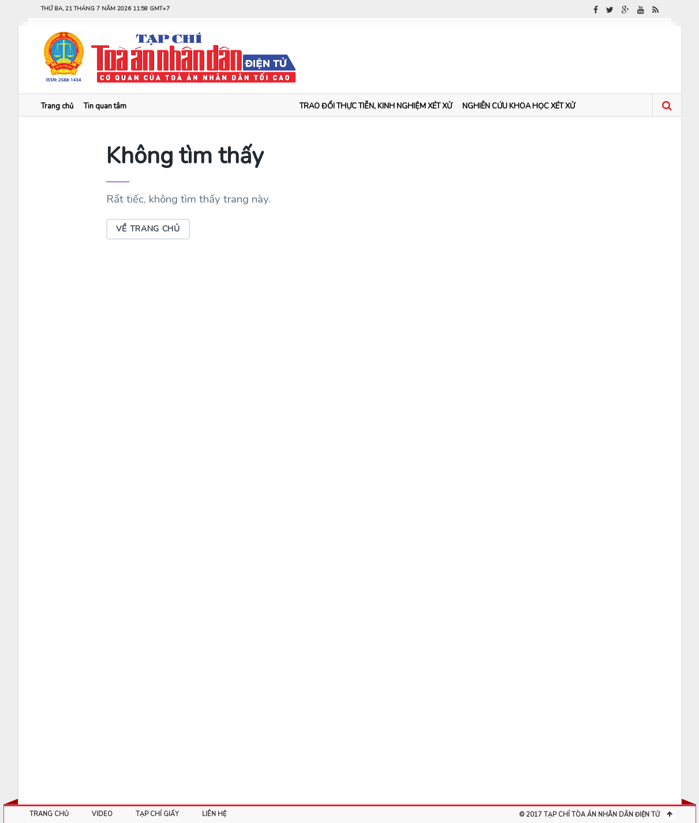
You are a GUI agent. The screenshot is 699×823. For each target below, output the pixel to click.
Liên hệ (214, 814)
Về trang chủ (148, 228)
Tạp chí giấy (157, 814)
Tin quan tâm (105, 106)
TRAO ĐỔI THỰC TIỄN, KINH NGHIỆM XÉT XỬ (376, 106)
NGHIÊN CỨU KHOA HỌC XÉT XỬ (518, 106)
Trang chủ (57, 106)
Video (102, 814)
